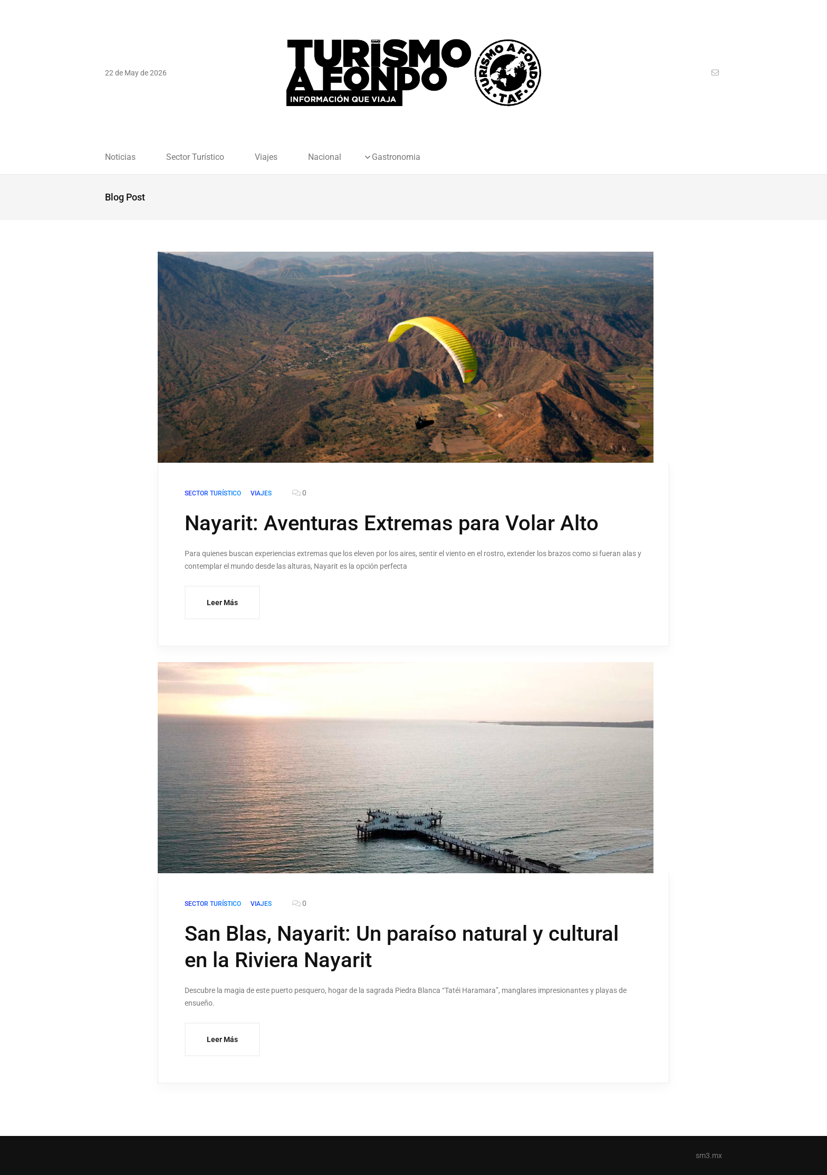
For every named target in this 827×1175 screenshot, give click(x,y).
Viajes (266, 157)
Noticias (120, 157)
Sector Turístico (195, 157)
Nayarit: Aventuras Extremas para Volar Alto (392, 523)
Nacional (324, 157)
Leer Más (222, 602)
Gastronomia (396, 157)
